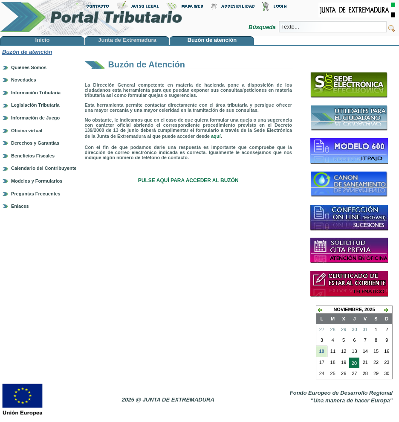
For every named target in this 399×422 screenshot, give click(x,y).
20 (353, 364)
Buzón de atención (27, 52)
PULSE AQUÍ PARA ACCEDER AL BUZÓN (188, 180)
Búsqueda (263, 27)
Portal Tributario (91, 17)
